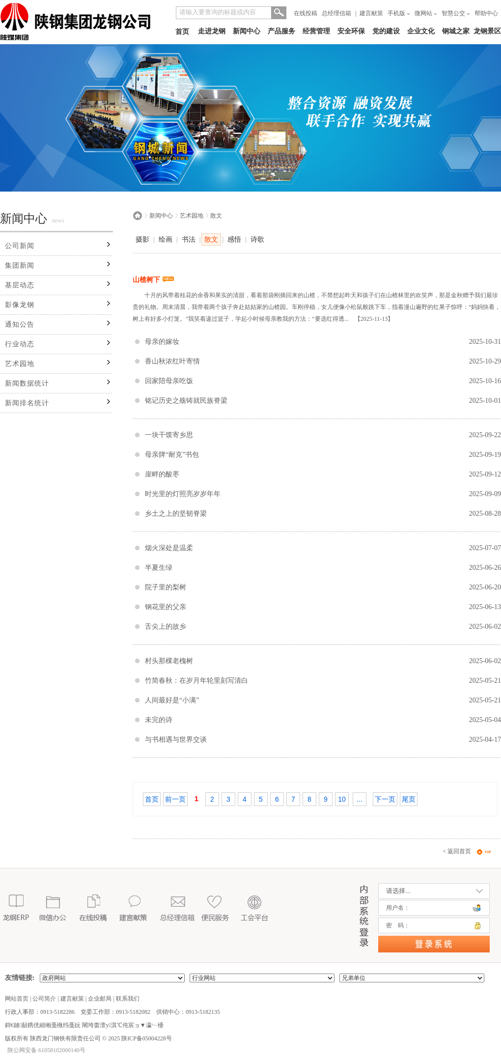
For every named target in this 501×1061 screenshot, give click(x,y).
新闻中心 (246, 31)
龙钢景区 (487, 31)
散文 (216, 215)
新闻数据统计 (27, 383)
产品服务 (281, 31)
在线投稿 (305, 13)
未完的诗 (158, 720)
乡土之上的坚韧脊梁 (176, 513)
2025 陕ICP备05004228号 (139, 1038)
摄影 (142, 239)
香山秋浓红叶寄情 (172, 361)
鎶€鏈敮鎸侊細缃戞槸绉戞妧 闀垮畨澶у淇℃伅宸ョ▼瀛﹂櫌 (84, 1025)
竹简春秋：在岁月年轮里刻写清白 (196, 680)
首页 (182, 31)
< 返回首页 (457, 851)
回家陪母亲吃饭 (169, 381)
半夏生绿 (158, 567)
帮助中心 (486, 13)
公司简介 (44, 998)
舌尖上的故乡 (165, 626)
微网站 (426, 13)
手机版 (399, 13)
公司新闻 (19, 246)
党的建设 (386, 31)
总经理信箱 (336, 13)
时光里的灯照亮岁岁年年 (183, 494)
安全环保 (351, 31)
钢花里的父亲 (165, 607)
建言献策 (371, 13)
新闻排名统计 (27, 403)
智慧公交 (456, 13)
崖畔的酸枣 (162, 474)
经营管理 (316, 31)
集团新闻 (19, 265)
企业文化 (421, 31)
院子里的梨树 (165, 587)
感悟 (234, 239)
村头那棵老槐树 (169, 661)
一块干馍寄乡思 (169, 435)
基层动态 (19, 285)
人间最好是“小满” (172, 700)
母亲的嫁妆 (162, 341)
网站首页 (16, 998)
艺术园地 (19, 363)
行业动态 (19, 344)
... (359, 799)
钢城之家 (456, 31)
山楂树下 (153, 279)
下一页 (385, 799)
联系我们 (127, 998)
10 (342, 799)
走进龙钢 (211, 31)
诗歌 (257, 239)
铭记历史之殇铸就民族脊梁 (186, 400)
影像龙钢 (19, 304)
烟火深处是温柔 (169, 548)
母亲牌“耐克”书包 (172, 454)
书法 (188, 239)
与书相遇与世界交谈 (176, 739)
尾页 (409, 799)
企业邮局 (99, 998)
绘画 (165, 239)
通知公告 (19, 324)
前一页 (175, 799)
